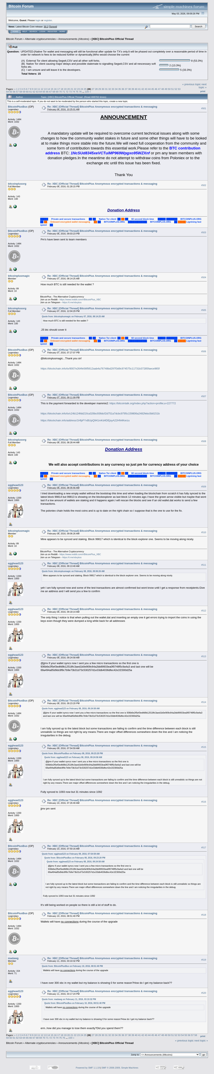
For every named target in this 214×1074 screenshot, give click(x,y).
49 (166, 89)
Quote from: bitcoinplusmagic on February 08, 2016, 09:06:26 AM (73, 571)
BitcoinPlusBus (17, 106)
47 (159, 89)
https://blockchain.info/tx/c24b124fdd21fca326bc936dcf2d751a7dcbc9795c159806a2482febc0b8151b (100, 413)
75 (77, 91)
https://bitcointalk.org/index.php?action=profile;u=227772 (143, 403)
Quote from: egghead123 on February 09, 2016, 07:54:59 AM (71, 854)
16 (55, 89)
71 (64, 91)
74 (73, 91)
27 (93, 89)
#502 (203, 185)
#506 (203, 351)
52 (175, 89)
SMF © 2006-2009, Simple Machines (120, 1067)
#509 (203, 486)
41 (139, 89)
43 (146, 89)
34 (116, 89)
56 (14, 91)
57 (17, 91)
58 (20, 91)
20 (68, 89)
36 (123, 89)
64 (40, 91)
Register (52, 31)
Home (15, 31)
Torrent (52, 26)
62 (34, 91)
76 (80, 91)
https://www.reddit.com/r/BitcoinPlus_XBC (80, 299)
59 (24, 91)
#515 (203, 747)
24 (81, 89)
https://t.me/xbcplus (71, 302)
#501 (203, 108)
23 (78, 89)
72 (67, 91)
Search (33, 31)
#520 (203, 993)
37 (126, 89)
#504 (203, 277)
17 (58, 89)
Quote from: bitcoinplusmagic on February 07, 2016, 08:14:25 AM (73, 316)
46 (156, 89)
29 (99, 89)
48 (162, 89)
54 (7, 91)
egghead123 (15, 485)
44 (149, 89)
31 (106, 89)
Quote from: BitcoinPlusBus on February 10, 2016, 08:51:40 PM (72, 966)
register (48, 20)
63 (37, 91)
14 (48, 89)
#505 (203, 310)
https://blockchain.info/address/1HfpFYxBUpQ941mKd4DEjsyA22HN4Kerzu (85, 420)
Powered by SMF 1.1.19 (88, 1067)
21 (71, 89)
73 (70, 91)
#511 (203, 565)
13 (45, 89)
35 (119, 89)
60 (27, 91)
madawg (13, 958)
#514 (203, 702)
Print (202, 91)
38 (129, 89)
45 (152, 89)
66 (47, 91)
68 (54, 91)
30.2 (46, 26)
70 (60, 91)
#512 (203, 611)
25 (85, 89)
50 (169, 89)
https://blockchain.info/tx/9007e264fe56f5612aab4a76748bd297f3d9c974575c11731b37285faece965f (100, 368)
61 (30, 91)
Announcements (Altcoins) (73, 38)
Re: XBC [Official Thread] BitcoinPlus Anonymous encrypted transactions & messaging (102, 106)
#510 (203, 532)
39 (133, 89)
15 (52, 89)
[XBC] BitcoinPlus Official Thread (113, 38)
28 (96, 89)
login (38, 20)
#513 (203, 656)
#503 (203, 232)
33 (113, 89)
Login (42, 31)
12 (42, 89)
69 (57, 91)
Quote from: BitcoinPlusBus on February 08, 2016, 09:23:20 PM (72, 753)
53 (179, 89)
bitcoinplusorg (17, 183)
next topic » (202, 86)
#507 (203, 396)
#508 (203, 441)
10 (35, 89)
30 (103, 89)
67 (50, 91)
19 (65, 89)
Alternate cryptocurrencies (40, 38)
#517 (203, 847)
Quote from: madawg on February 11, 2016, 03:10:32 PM (69, 999)
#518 (203, 915)
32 (109, 89)
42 (142, 89)
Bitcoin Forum (14, 38)
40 (136, 89)
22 (75, 89)
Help (24, 31)
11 (38, 89)
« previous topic (191, 84)
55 (10, 91)
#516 (203, 802)
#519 (203, 960)
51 (172, 89)
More (62, 31)
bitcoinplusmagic (19, 275)
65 (44, 91)
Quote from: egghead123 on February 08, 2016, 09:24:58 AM (71, 708)
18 (61, 89)
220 (87, 91)
